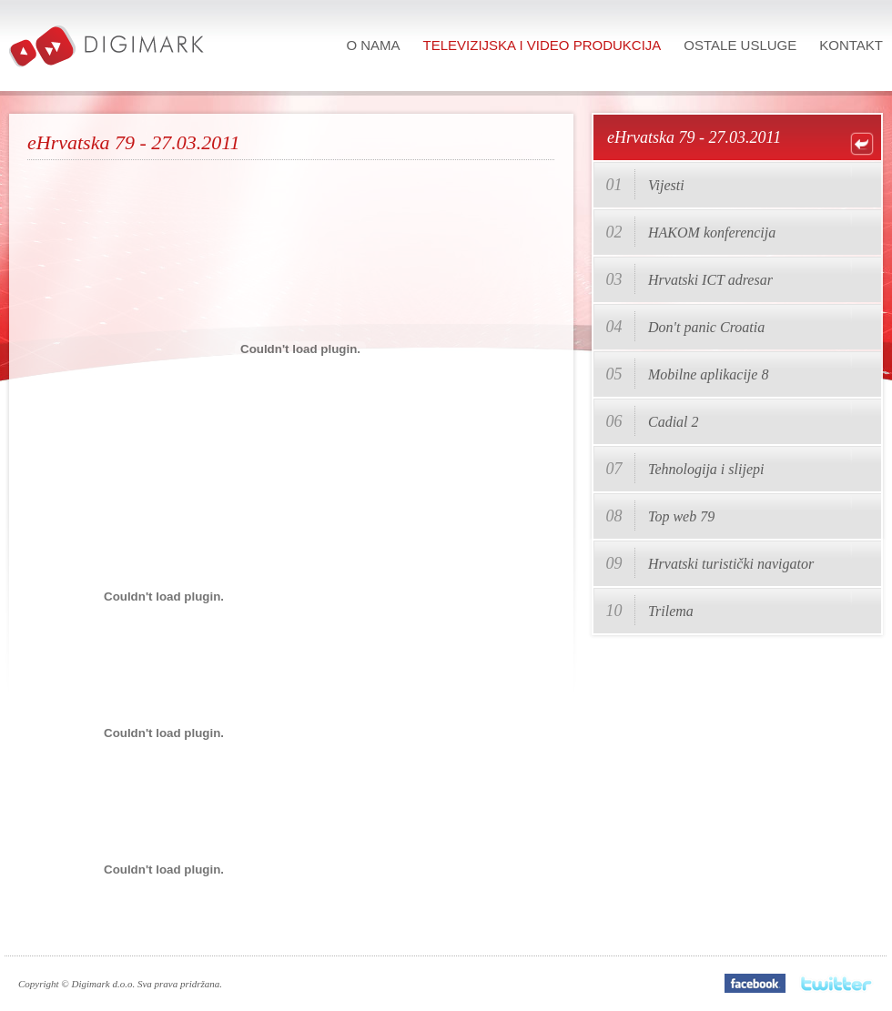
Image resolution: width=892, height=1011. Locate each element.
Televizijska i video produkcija (542, 45)
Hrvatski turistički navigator (731, 563)
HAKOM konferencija (711, 232)
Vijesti (666, 185)
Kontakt (851, 45)
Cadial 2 (673, 422)
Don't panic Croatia (706, 327)
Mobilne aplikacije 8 (708, 374)
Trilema (671, 611)
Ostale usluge (740, 45)
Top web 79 (681, 516)
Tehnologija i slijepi (706, 469)
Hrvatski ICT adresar (710, 280)
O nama (373, 45)
